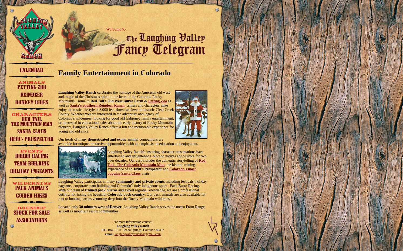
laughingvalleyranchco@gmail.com (138, 234)
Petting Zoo (157, 101)
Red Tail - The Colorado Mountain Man (156, 162)
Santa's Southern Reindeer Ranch (97, 105)
